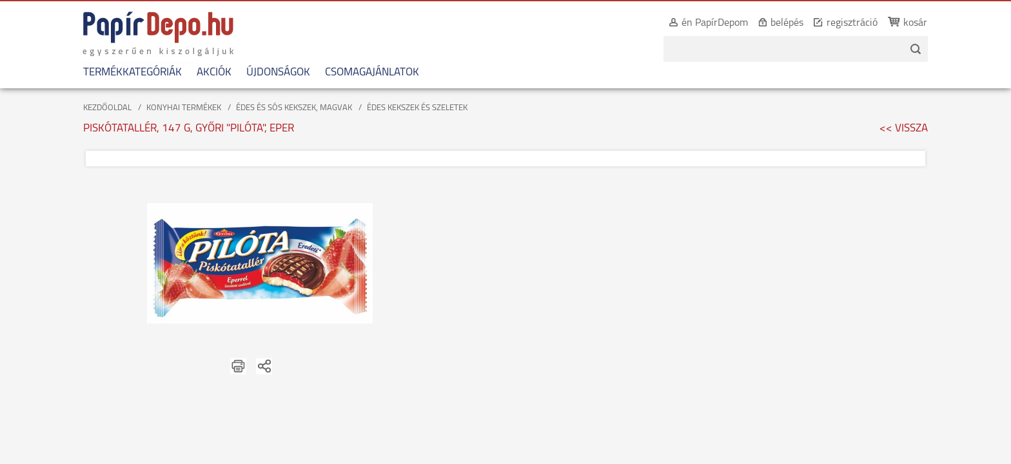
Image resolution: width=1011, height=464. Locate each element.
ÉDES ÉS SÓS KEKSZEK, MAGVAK (294, 108)
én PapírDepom (723, 23)
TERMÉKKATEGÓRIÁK (124, 72)
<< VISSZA (903, 128)
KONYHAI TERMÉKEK (183, 108)
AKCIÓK (205, 72)
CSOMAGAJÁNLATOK (364, 72)
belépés (795, 23)
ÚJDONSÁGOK (270, 72)
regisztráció (860, 23)
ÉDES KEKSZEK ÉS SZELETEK (417, 108)
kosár (924, 23)
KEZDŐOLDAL (107, 108)
